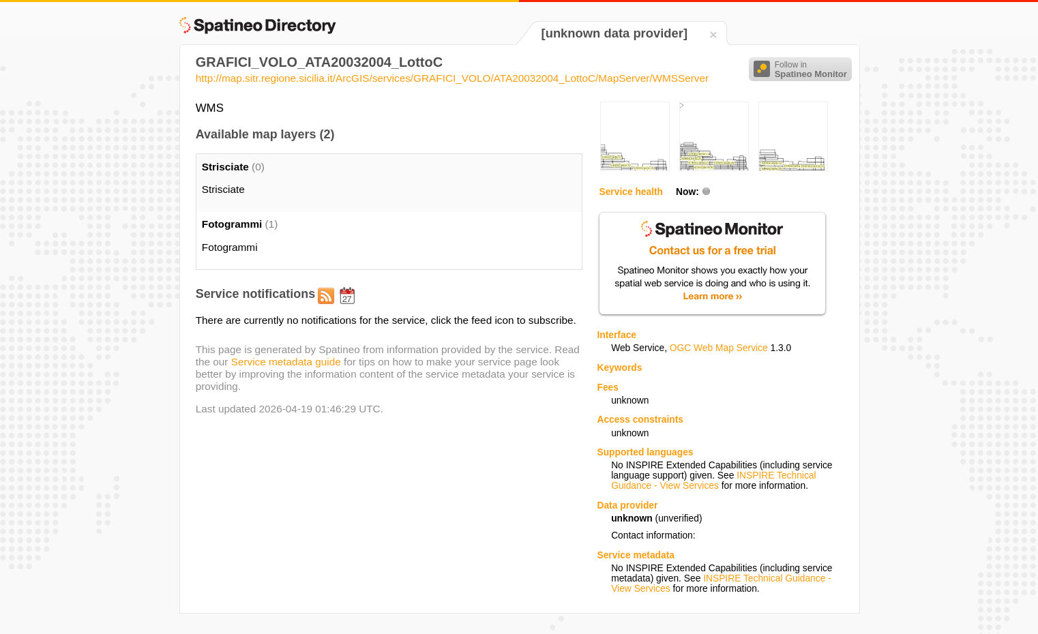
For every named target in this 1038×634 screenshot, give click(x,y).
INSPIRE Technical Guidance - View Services (713, 480)
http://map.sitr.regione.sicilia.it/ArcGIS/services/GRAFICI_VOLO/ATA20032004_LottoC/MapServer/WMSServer (452, 78)
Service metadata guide (286, 361)
